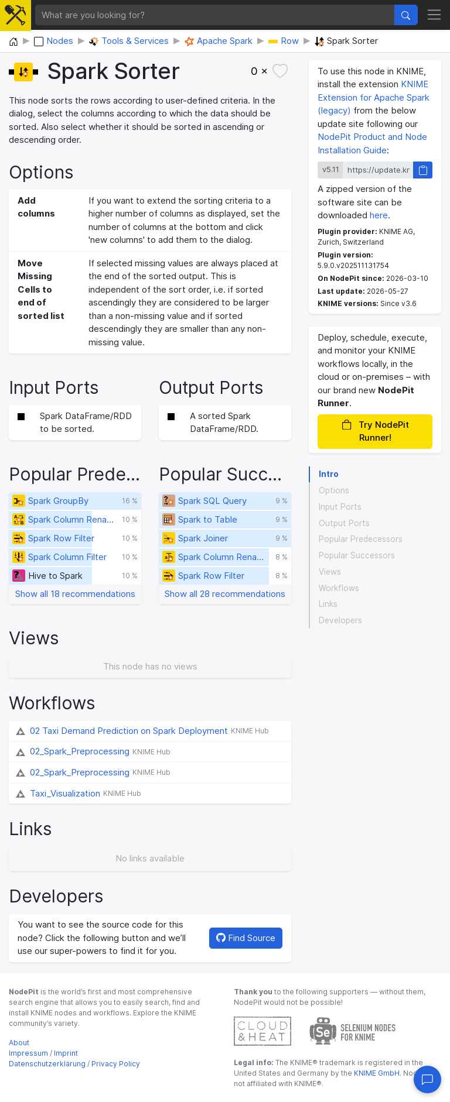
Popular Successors (357, 555)
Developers (340, 620)
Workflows (339, 588)
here (379, 215)
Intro (329, 474)
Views (330, 571)
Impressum (28, 1053)
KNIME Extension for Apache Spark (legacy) (373, 97)
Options (334, 490)
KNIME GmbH (376, 1073)
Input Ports (340, 506)
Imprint (66, 1053)
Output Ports (344, 523)
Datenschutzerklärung (47, 1063)
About (19, 1042)
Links (328, 604)
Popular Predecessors (361, 539)
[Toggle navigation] (434, 15)
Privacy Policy (115, 1063)
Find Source (245, 937)
